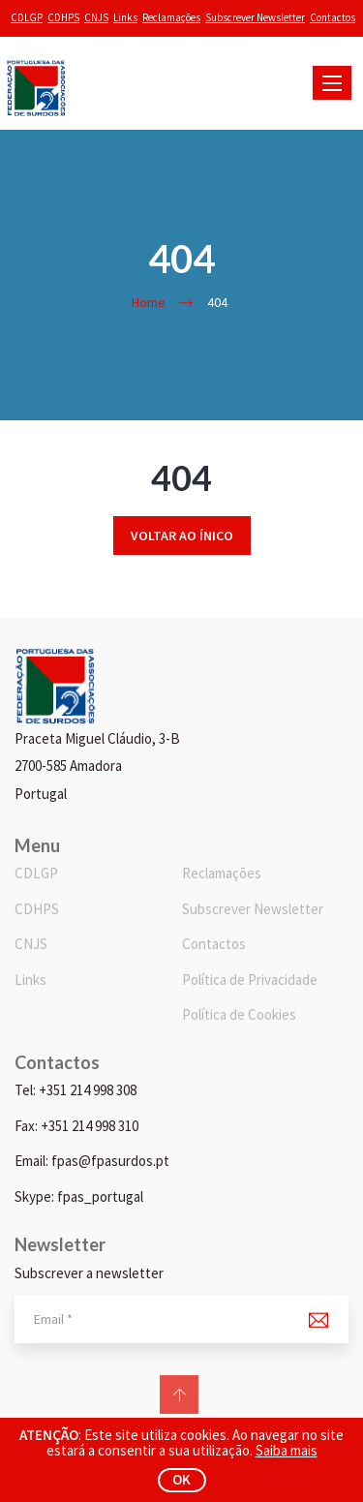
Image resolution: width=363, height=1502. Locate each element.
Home (149, 302)
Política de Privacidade (250, 979)
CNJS (96, 17)
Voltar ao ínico (182, 535)
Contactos (332, 17)
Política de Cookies (239, 1014)
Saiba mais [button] (287, 1450)
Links (125, 17)
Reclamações (171, 17)
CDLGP (27, 17)
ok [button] (181, 1479)
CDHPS (63, 17)
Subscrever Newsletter (255, 17)
